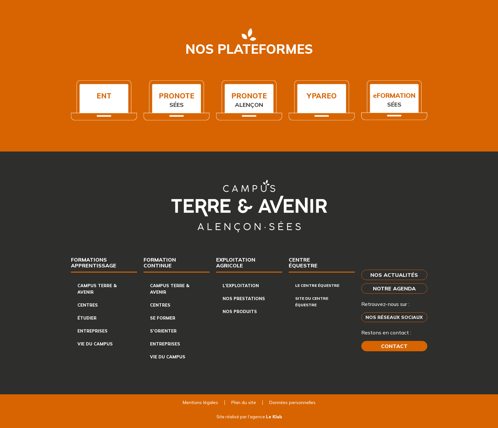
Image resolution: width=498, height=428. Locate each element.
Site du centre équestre (311, 301)
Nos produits (240, 311)
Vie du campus (95, 343)
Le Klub (274, 416)
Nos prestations (244, 298)
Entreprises (92, 330)
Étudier (87, 318)
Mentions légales (200, 402)
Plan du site (243, 402)
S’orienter (163, 330)
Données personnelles (292, 402)
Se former (162, 318)
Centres (87, 305)
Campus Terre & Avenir (97, 289)
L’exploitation (241, 285)
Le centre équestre (317, 285)
